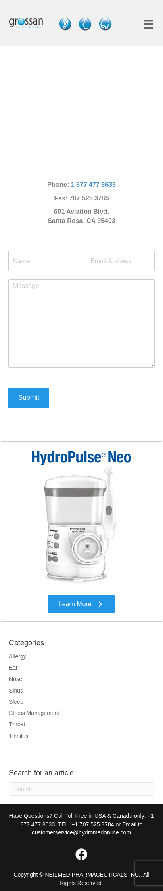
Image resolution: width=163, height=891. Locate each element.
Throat (17, 724)
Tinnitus (19, 736)
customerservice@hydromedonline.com (81, 832)
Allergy (17, 656)
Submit (28, 397)
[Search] (81, 789)
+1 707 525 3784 (92, 824)
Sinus (16, 690)
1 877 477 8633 (93, 184)
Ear (13, 667)
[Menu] (148, 24)
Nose (15, 679)
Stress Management (34, 713)
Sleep (16, 702)
